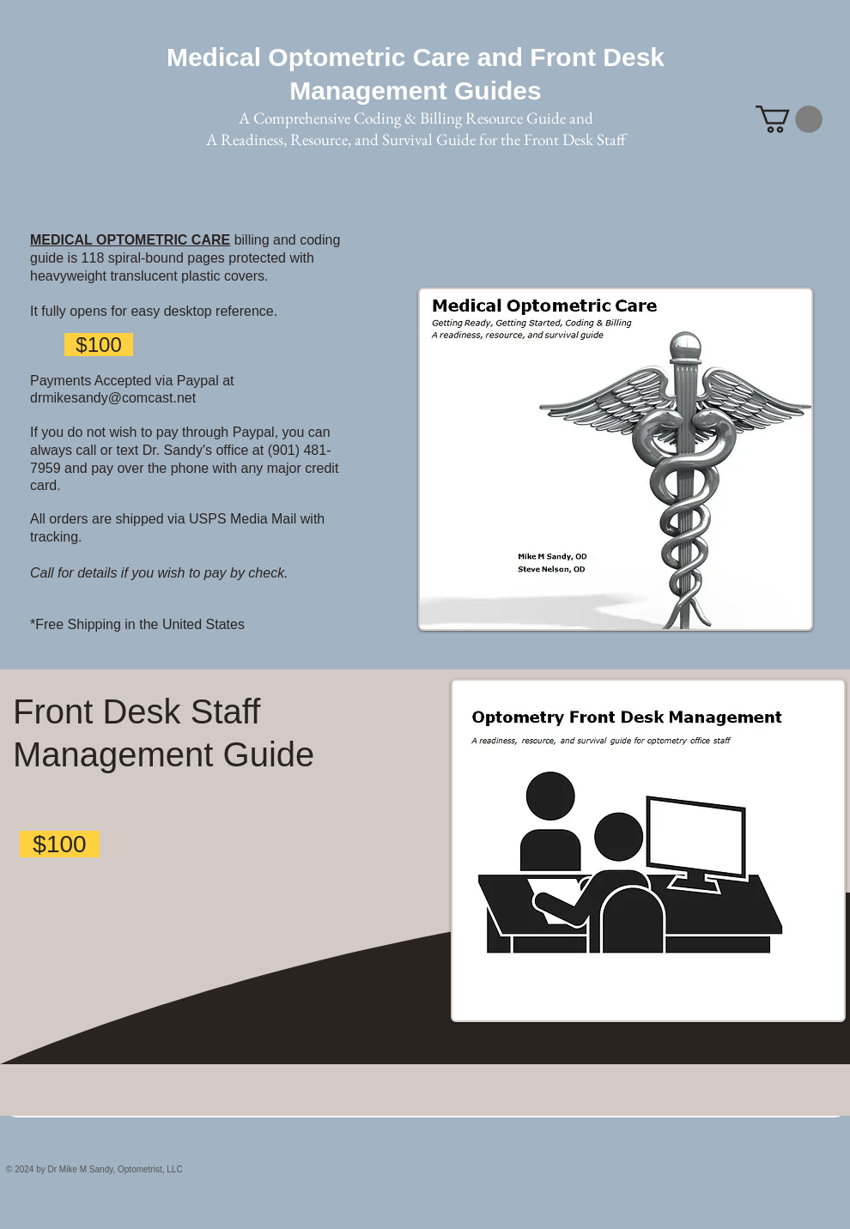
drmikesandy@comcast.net (113, 397)
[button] (789, 119)
